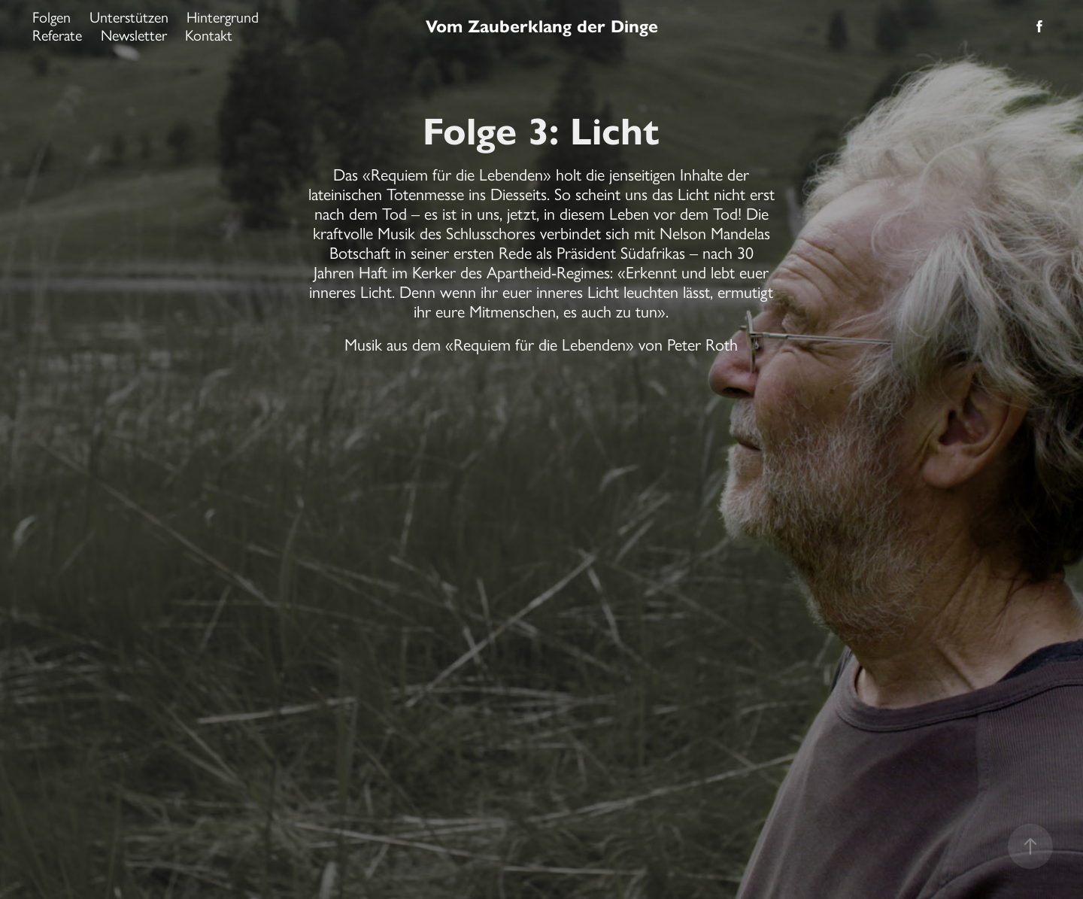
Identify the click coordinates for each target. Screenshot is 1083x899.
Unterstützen (128, 17)
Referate (57, 35)
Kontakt (208, 35)
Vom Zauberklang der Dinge (542, 26)
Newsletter (134, 35)
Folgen (51, 17)
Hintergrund (223, 17)
